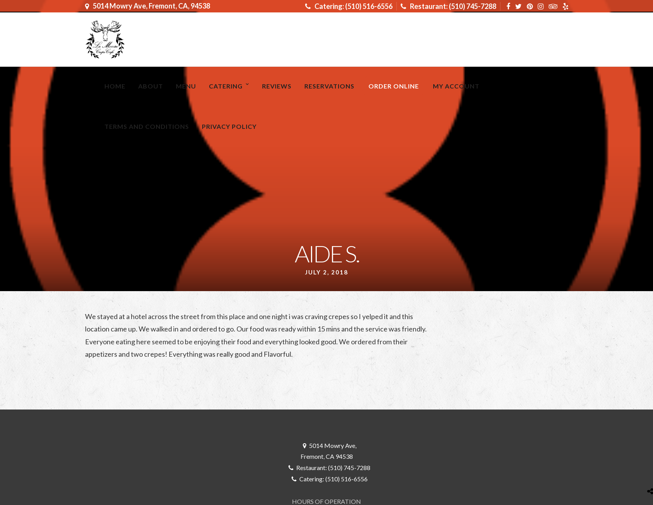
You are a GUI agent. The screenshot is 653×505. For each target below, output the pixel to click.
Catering (226, 86)
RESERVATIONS (329, 86)
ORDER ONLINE (393, 86)
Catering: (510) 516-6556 (348, 6)
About (150, 86)
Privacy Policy (229, 126)
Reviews (277, 86)
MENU (186, 86)
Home (114, 86)
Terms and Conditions (146, 126)
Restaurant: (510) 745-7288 (448, 6)
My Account (456, 86)
